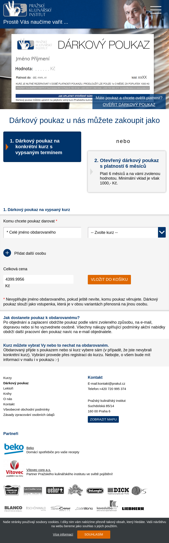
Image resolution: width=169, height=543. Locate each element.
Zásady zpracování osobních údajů (29, 415)
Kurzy (7, 378)
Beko (30, 448)
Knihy (7, 393)
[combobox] (127, 232)
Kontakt (9, 404)
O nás (7, 399)
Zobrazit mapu (103, 419)
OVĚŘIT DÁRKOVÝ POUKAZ (129, 105)
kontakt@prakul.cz (111, 383)
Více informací (63, 534)
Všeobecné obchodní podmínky (26, 409)
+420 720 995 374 (112, 389)
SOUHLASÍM (93, 534)
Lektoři (8, 388)
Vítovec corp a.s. (38, 470)
